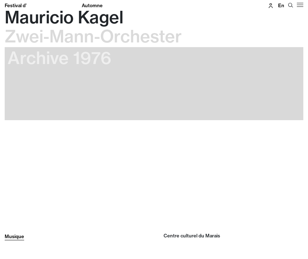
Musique (14, 236)
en (281, 5)
